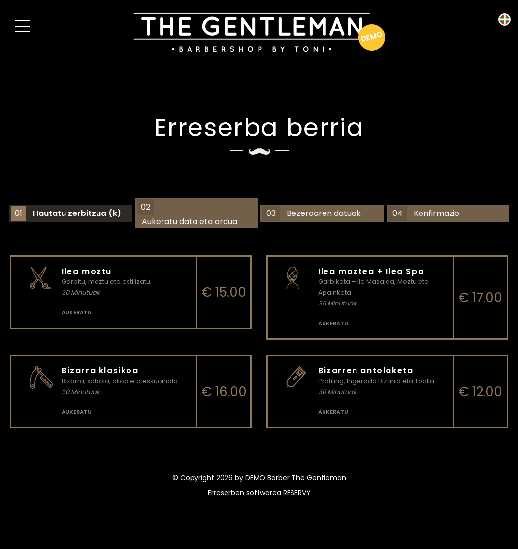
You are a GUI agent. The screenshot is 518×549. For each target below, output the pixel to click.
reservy (297, 493)
